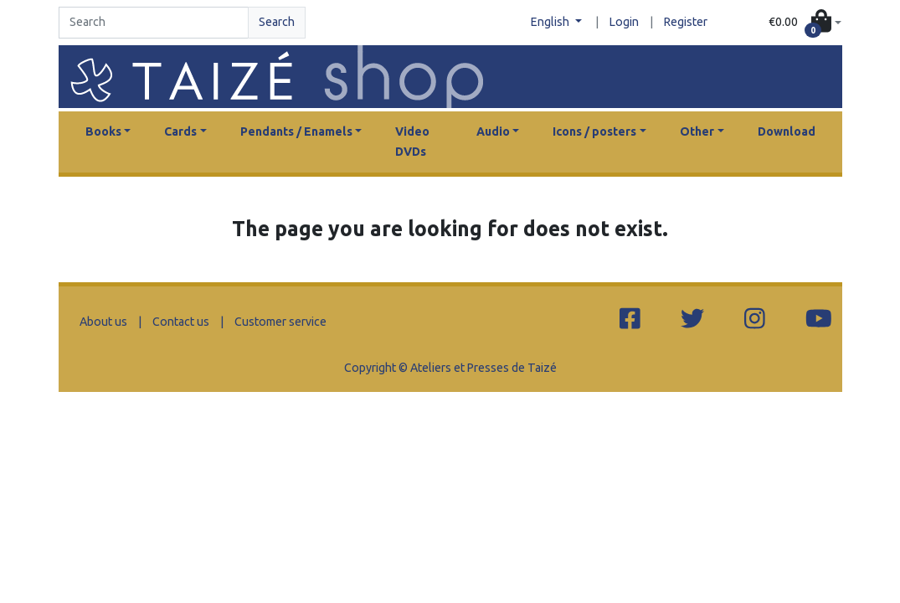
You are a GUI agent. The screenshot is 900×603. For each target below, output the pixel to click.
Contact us (180, 321)
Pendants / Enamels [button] (296, 131)
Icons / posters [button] (594, 131)
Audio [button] (493, 131)
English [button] (551, 21)
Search (277, 21)
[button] (805, 22)
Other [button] (697, 131)
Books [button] (103, 131)
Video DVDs (412, 141)
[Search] (154, 23)
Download (786, 131)
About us (103, 321)
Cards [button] (180, 131)
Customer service (280, 321)
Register (685, 21)
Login (624, 21)
